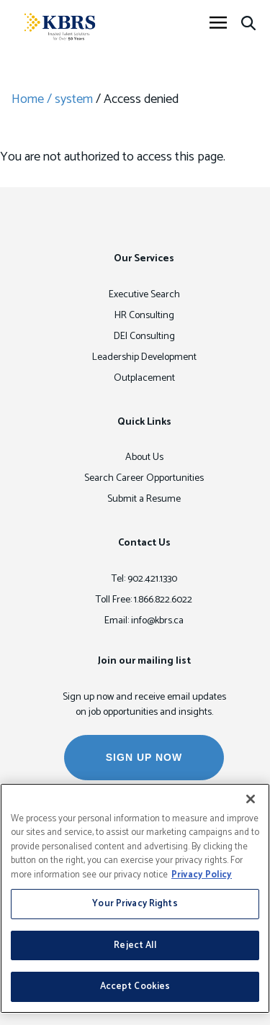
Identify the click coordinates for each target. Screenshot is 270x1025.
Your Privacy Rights (134, 903)
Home (28, 99)
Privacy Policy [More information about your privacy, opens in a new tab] (201, 874)
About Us (144, 457)
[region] (135, 898)
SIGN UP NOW (144, 757)
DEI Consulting (144, 336)
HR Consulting (144, 315)
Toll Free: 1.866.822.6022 (144, 600)
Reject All (135, 945)
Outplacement (144, 378)
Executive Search (144, 294)
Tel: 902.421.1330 (144, 579)
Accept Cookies (135, 986)
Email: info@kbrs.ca (144, 621)
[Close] (250, 799)
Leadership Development (144, 357)
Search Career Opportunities (144, 478)
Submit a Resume (144, 499)
